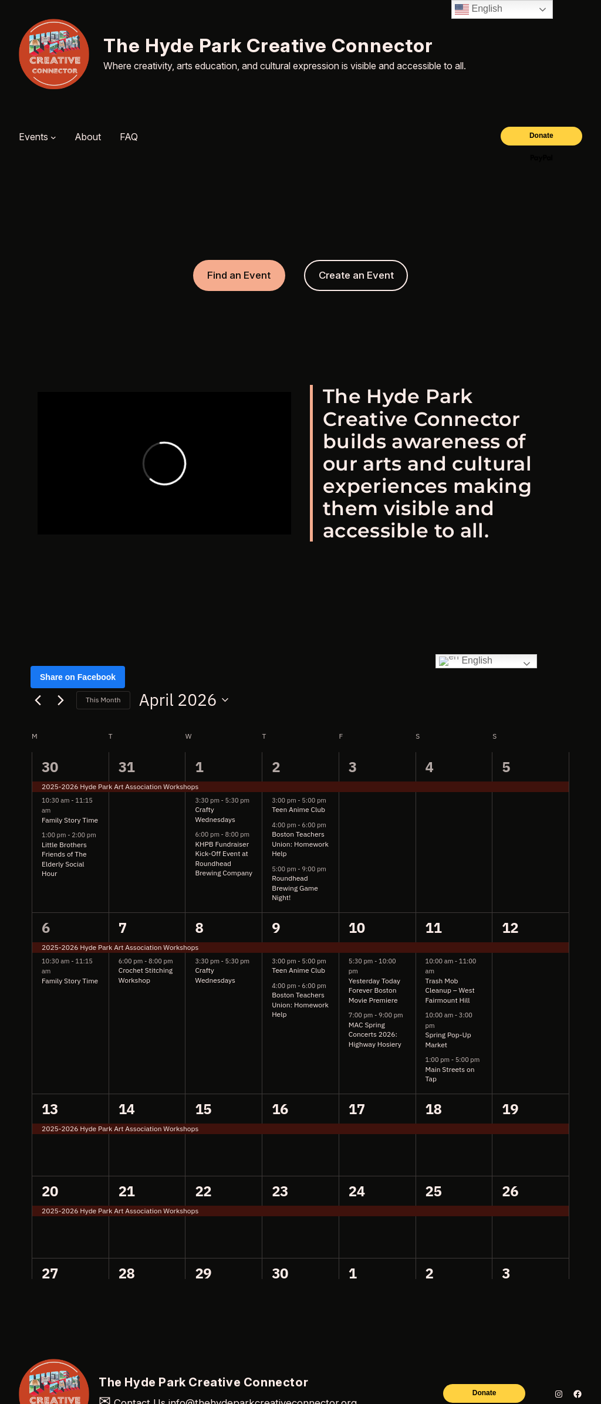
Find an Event (239, 275)
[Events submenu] (53, 137)
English (478, 9)
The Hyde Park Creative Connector (268, 45)
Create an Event (356, 275)
